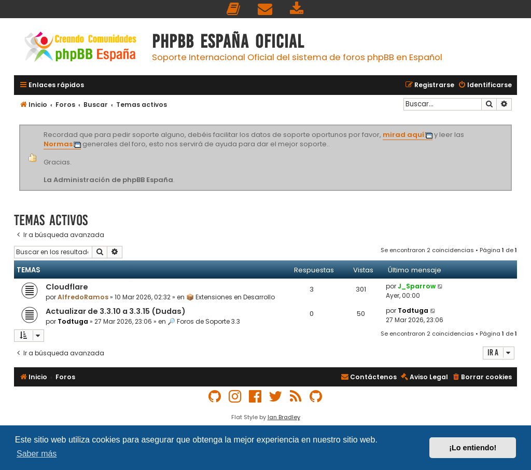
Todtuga (73, 321)
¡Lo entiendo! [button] (472, 448)
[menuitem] (234, 9)
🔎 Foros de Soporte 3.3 (203, 321)
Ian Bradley (284, 417)
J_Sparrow (417, 286)
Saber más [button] (37, 453)
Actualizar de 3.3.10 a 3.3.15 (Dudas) (116, 311)
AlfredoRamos (83, 297)
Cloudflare (67, 287)
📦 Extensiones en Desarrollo (230, 297)
